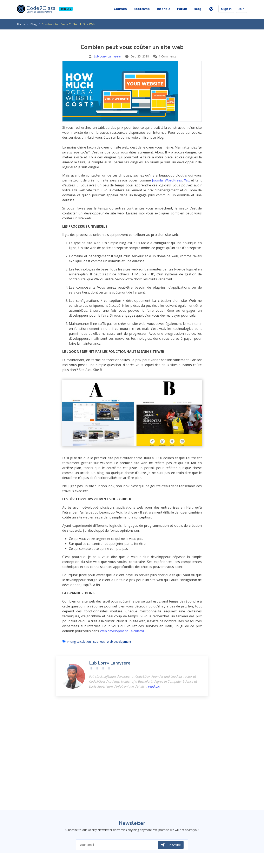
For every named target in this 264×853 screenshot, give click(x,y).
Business (99, 642)
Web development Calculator (122, 631)
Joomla (157, 180)
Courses (120, 9)
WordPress (173, 180)
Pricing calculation (79, 642)
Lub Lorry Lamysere (107, 56)
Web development (119, 642)
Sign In (226, 9)
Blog (197, 9)
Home (21, 24)
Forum (182, 9)
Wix (187, 180)
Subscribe (171, 845)
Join (241, 9)
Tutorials (163, 9)
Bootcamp (141, 9)
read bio (154, 686)
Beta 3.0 (65, 9)
